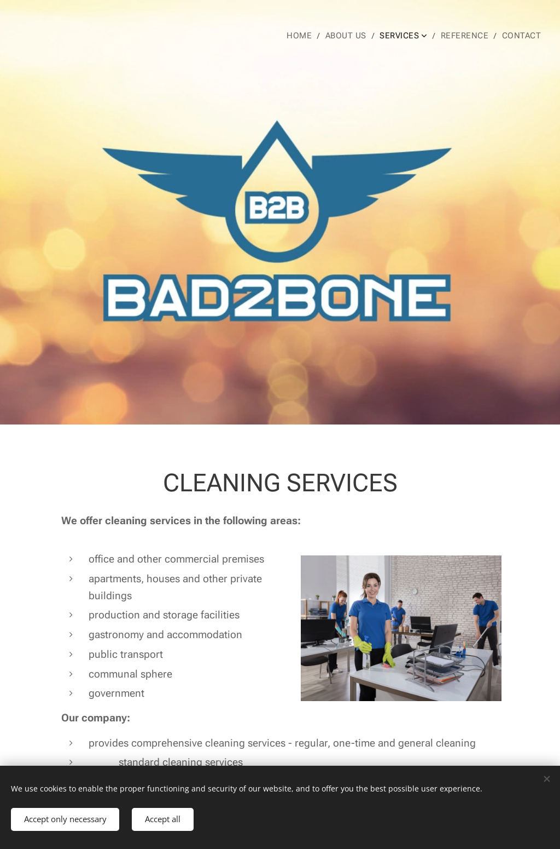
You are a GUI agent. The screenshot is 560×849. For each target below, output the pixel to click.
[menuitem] (310, 35)
